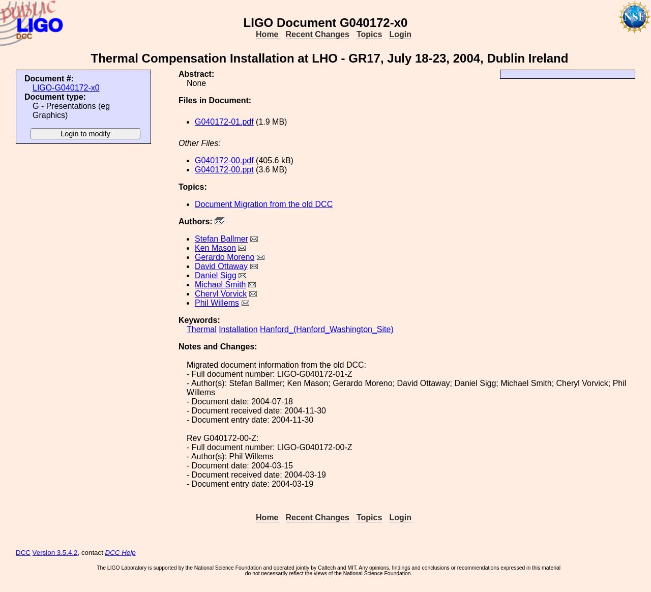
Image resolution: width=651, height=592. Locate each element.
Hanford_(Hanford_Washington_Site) (327, 329)
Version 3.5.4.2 (55, 552)
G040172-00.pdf (224, 160)
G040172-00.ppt (224, 169)
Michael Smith (220, 284)
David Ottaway (221, 266)
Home (267, 34)
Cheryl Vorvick (221, 293)
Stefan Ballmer (221, 238)
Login (400, 34)
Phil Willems (217, 303)
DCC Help (120, 552)
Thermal (202, 329)
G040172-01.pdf (224, 121)
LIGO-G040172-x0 (66, 87)
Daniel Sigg (215, 275)
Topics (369, 34)
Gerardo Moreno (224, 257)
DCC (23, 552)
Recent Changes (317, 34)
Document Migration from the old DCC (264, 204)
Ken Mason (215, 248)
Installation (238, 329)
